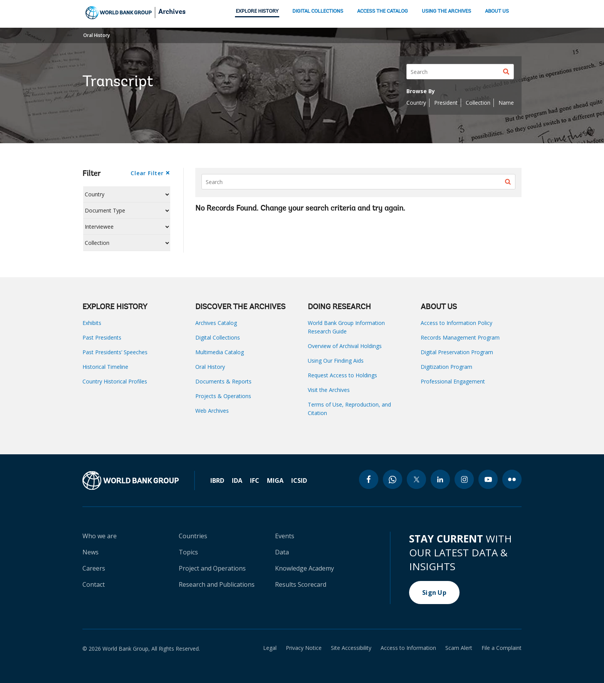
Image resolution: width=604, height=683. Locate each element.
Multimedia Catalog (219, 352)
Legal (270, 648)
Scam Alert (458, 648)
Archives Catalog (216, 322)
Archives (172, 12)
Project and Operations (212, 568)
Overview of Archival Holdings (345, 346)
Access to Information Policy (456, 322)
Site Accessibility (351, 648)
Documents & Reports (223, 381)
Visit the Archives (329, 389)
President (446, 102)
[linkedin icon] (440, 479)
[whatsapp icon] (392, 479)
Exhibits (91, 322)
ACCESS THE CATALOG (382, 11)
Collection (478, 102)
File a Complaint (502, 648)
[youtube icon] (488, 479)
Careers (93, 568)
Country (416, 102)
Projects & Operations (223, 396)
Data (282, 552)
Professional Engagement (453, 381)
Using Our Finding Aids (336, 360)
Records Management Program (460, 337)
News (90, 552)
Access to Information (408, 648)
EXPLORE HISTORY (257, 11)
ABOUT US (497, 11)
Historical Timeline (105, 366)
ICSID (299, 480)
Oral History (96, 35)
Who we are (99, 536)
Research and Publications (217, 584)
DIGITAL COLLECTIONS (317, 11)
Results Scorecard (300, 584)
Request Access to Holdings (342, 375)
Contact (93, 584)
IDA (237, 480)
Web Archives (212, 410)
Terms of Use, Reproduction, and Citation (349, 409)
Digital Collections (217, 337)
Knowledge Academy (304, 568)
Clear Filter (147, 173)
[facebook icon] (368, 479)
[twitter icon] (416, 479)
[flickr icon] (512, 479)
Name (506, 102)
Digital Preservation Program (457, 352)
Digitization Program (446, 366)
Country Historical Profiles (114, 381)
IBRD (217, 480)
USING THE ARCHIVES (446, 11)
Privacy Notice (304, 648)
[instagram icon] (464, 479)
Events (284, 536)
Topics (188, 552)
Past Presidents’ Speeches (115, 352)
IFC (254, 480)
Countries (193, 536)
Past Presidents (101, 337)
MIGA (275, 480)
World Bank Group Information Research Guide (346, 327)
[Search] (460, 71)
